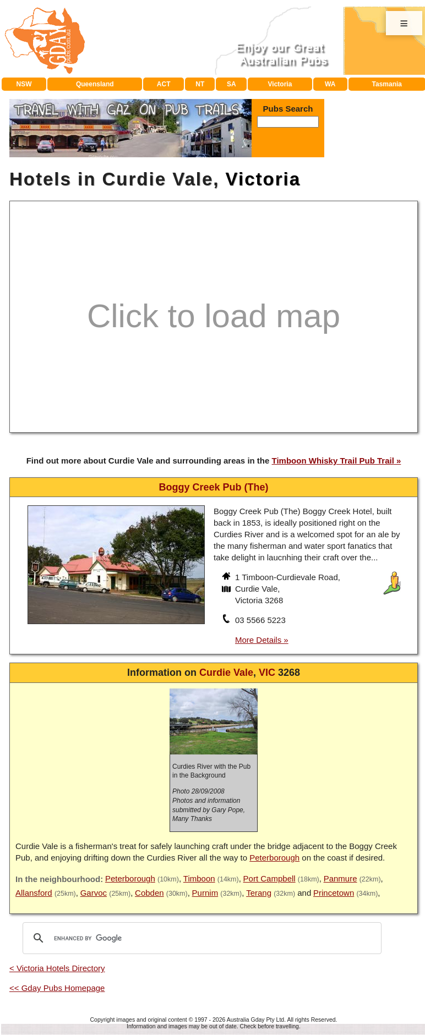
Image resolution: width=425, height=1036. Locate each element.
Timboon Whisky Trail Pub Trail (333, 460)
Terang (258, 892)
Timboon (199, 878)
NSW (24, 84)
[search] (200, 938)
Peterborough (274, 857)
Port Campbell (269, 878)
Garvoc (93, 892)
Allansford (33, 892)
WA (330, 84)
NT (199, 84)
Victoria (280, 84)
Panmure (340, 878)
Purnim (205, 892)
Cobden (149, 892)
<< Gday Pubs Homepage (57, 988)
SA (231, 84)
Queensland (95, 84)
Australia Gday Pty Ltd (255, 1019)
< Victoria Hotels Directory (57, 968)
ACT (164, 84)
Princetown (333, 892)
